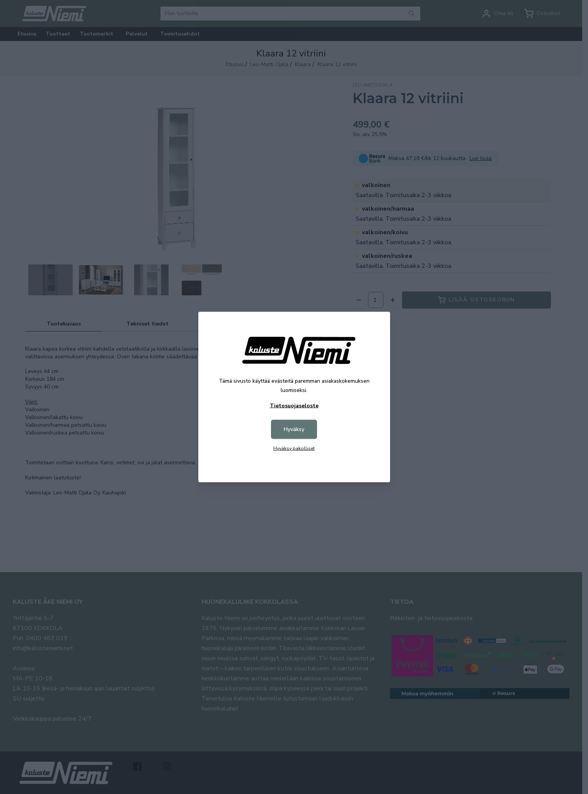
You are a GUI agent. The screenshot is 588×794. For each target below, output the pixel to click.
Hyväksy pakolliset (294, 448)
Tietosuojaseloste (294, 405)
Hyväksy (294, 429)
